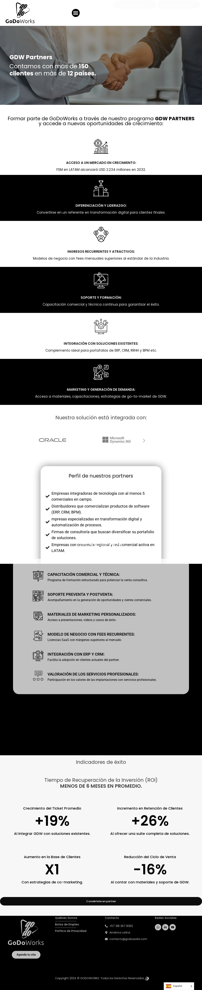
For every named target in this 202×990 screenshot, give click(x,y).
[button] (76, 12)
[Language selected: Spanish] (179, 986)
